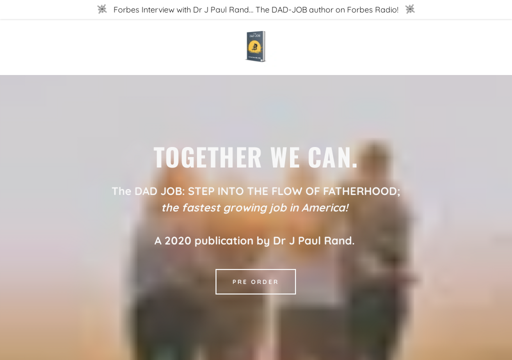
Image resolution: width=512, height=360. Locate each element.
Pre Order (255, 282)
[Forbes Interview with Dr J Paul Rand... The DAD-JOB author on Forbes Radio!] (256, 9)
